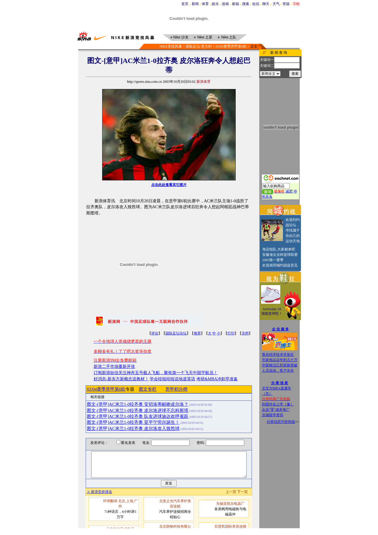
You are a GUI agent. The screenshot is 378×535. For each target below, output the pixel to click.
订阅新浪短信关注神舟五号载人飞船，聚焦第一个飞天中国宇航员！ (156, 373)
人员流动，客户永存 (278, 370)
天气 (276, 4)
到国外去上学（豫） (278, 404)
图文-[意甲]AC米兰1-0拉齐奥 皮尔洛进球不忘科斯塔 (137, 410)
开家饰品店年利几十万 (279, 360)
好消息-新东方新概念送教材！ (121, 379)
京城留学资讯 (272, 415)
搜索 (245, 4)
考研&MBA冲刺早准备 (217, 379)
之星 (204, 37)
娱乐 (215, 4)
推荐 (197, 333)
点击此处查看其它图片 (169, 185)
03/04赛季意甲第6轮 (231, 46)
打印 (230, 333)
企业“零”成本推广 (276, 410)
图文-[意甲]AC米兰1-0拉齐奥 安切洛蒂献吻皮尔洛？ (137, 404)
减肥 (289, 191)
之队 (228, 37)
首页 (184, 4)
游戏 (225, 4)
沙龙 (180, 37)
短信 (255, 4)
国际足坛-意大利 (199, 46)
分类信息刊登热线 (281, 422)
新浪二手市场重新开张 (114, 366)
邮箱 (235, 4)
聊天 (265, 4)
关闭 (245, 333)
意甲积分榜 (176, 389)
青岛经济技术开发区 (278, 355)
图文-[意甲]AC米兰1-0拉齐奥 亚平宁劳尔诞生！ (133, 422)
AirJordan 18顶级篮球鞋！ (271, 311)
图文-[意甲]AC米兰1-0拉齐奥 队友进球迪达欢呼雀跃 (137, 416)
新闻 (195, 4)
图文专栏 (148, 389)
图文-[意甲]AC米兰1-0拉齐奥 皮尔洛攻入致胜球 (133, 428)
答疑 (286, 4)
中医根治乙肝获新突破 (279, 365)
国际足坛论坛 (176, 333)
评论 (154, 333)
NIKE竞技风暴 (170, 46)
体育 (205, 4)
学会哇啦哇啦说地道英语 (172, 379)
